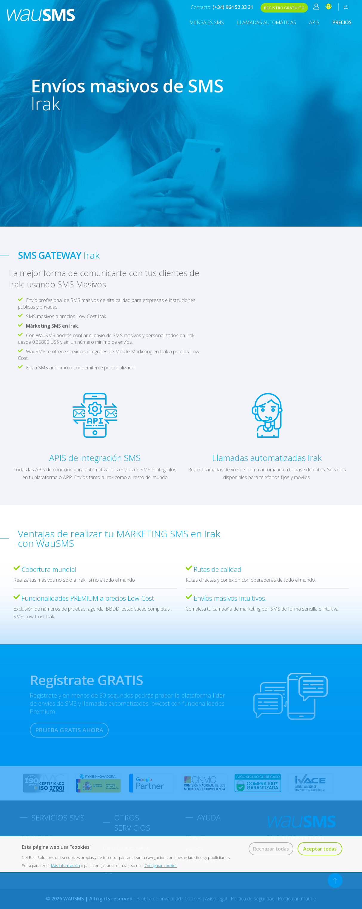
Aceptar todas (320, 848)
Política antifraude (297, 898)
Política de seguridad (253, 898)
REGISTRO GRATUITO (284, 7)
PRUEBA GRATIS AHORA (69, 730)
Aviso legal (216, 898)
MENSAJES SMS (207, 22)
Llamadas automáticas (266, 22)
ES (346, 7)
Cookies (193, 898)
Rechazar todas (271, 848)
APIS (314, 22)
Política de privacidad (159, 898)
